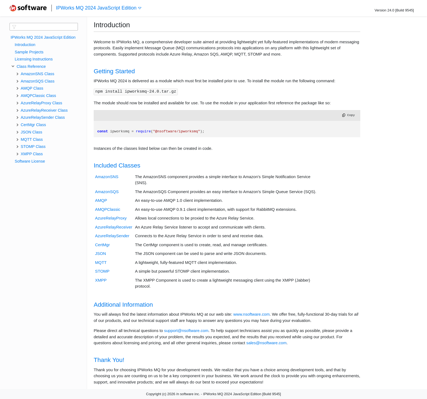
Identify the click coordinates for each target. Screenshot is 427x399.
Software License (30, 161)
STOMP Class (33, 146)
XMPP (101, 280)
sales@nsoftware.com (266, 342)
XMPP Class (32, 154)
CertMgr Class (33, 125)
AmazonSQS (107, 191)
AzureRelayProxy (111, 218)
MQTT (101, 262)
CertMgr (102, 244)
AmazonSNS (106, 176)
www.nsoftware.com (251, 314)
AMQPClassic (107, 209)
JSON (100, 253)
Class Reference (30, 66)
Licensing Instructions (34, 59)
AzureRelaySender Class (43, 117)
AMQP (101, 200)
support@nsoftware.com (186, 330)
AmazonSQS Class (37, 81)
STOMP (102, 271)
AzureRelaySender (112, 235)
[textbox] (44, 27)
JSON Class (31, 132)
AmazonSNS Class (37, 74)
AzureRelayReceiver (113, 227)
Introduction (25, 44)
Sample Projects (29, 52)
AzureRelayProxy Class (41, 103)
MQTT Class (32, 139)
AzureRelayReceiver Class (44, 110)
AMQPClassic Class (38, 95)
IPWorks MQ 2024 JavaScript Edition (99, 8)
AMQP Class (32, 88)
